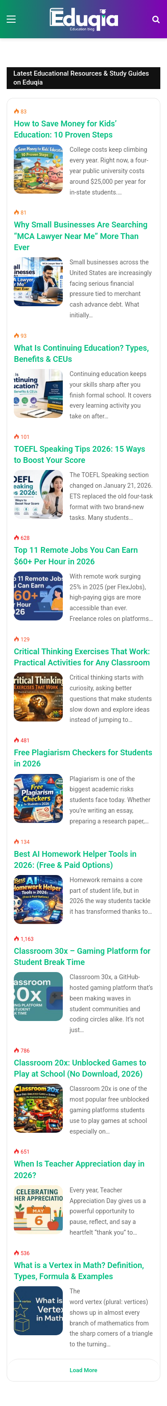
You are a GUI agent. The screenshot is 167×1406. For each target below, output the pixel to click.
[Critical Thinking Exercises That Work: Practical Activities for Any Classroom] (38, 697)
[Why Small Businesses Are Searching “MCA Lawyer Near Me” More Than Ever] (38, 281)
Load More (83, 1370)
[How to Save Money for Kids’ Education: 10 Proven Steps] (38, 169)
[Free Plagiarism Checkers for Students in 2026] (38, 798)
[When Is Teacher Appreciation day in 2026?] (38, 1209)
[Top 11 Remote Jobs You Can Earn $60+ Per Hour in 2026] (38, 595)
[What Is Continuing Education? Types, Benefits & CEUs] (38, 393)
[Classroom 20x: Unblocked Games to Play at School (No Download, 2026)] (38, 1108)
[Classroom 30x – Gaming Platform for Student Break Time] (38, 996)
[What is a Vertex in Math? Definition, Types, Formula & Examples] (38, 1310)
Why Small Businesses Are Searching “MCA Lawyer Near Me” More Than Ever (80, 235)
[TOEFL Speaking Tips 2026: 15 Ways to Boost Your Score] (38, 494)
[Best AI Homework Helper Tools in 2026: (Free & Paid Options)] (38, 899)
